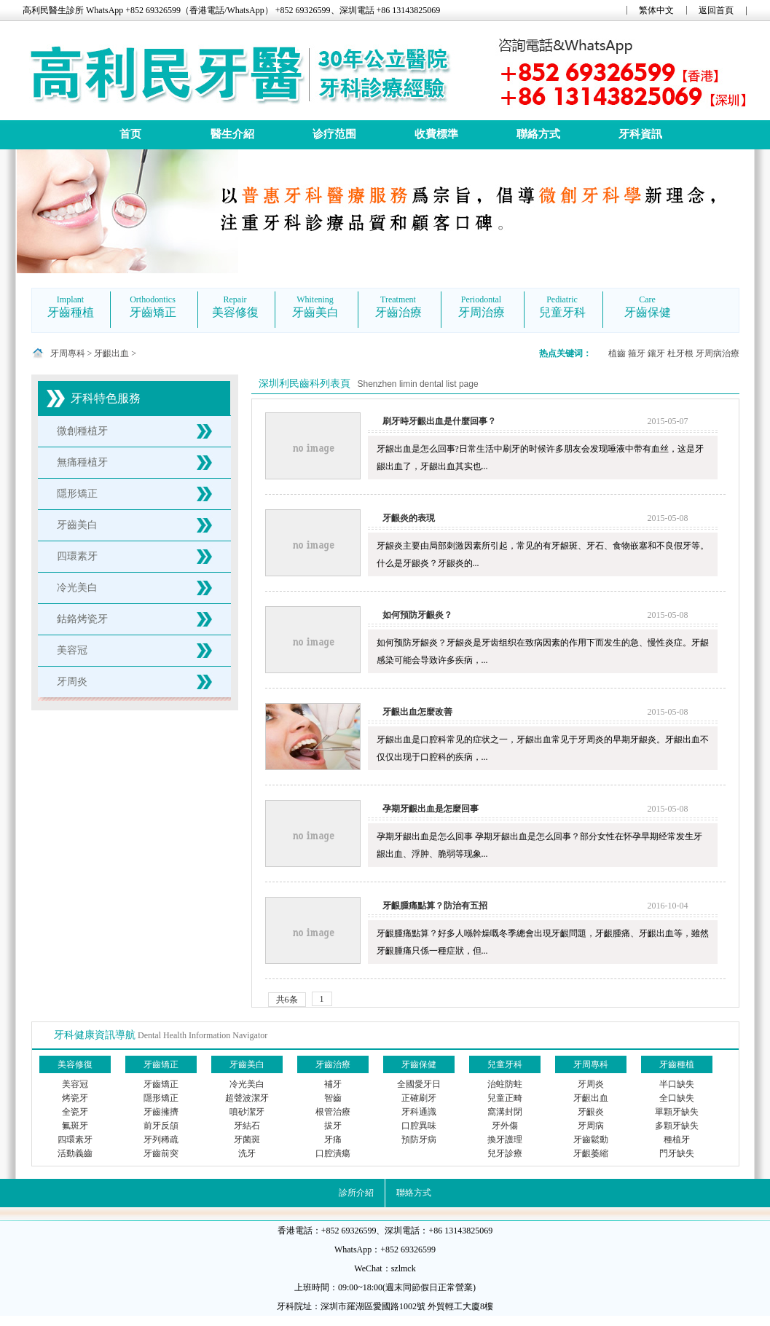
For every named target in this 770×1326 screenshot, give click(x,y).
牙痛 (333, 1139)
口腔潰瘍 (332, 1153)
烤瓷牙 (75, 1098)
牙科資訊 (640, 134)
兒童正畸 (504, 1098)
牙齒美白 (77, 524)
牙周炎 (72, 681)
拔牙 (333, 1126)
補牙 (333, 1084)
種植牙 (677, 1139)
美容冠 (72, 650)
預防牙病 (418, 1139)
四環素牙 (77, 556)
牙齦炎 (591, 1112)
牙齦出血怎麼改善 (417, 712)
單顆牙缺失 (677, 1112)
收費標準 (436, 134)
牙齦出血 (111, 353)
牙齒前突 (161, 1153)
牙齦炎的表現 (408, 518)
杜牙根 (680, 353)
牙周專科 (67, 353)
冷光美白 (77, 587)
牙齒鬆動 (590, 1139)
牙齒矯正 (161, 1084)
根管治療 (332, 1112)
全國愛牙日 (419, 1084)
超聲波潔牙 (247, 1098)
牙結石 (247, 1126)
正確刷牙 (418, 1098)
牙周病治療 (717, 353)
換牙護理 (504, 1139)
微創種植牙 (82, 430)
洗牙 (247, 1153)
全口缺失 (676, 1098)
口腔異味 (418, 1126)
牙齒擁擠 (161, 1112)
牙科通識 (418, 1112)
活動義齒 (75, 1153)
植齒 (617, 353)
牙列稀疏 (161, 1139)
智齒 (333, 1098)
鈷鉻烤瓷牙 (82, 618)
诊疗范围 (334, 134)
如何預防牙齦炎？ (417, 615)
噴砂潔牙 (246, 1112)
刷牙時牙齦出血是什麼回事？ (439, 421)
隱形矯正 (77, 493)
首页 (130, 134)
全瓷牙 (75, 1112)
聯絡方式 (538, 134)
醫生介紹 (232, 134)
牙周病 (591, 1126)
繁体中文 (656, 10)
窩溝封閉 (504, 1112)
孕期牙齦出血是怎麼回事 (430, 809)
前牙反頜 (161, 1126)
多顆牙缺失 (677, 1126)
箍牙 (636, 353)
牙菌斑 (247, 1139)
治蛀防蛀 (504, 1084)
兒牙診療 (504, 1153)
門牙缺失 (676, 1153)
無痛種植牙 (82, 462)
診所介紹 (356, 1193)
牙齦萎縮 (590, 1153)
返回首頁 (716, 10)
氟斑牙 (75, 1126)
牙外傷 (505, 1126)
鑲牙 (656, 353)
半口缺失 (676, 1084)
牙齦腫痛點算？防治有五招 (434, 906)
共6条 (287, 999)
